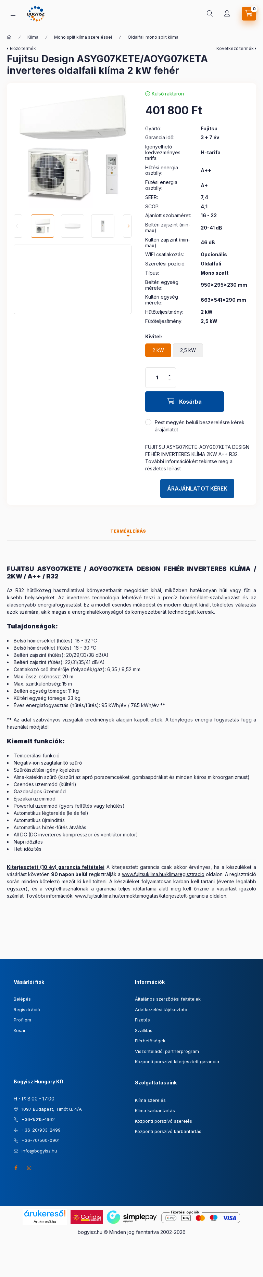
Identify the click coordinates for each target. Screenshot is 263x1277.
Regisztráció (27, 1009)
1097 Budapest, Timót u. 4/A (52, 1109)
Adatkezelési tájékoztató (161, 1009)
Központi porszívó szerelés (163, 1121)
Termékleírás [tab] (128, 531)
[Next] (127, 226)
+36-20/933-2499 (41, 1130)
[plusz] (169, 373)
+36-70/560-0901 (41, 1140)
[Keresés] (210, 14)
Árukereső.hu (45, 1222)
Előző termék (23, 48)
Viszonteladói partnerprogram (167, 1051)
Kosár (20, 1030)
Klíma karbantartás (155, 1110)
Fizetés (142, 1019)
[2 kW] (158, 350)
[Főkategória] (9, 37)
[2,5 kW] (188, 350)
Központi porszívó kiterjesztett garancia (177, 1061)
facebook (16, 1168)
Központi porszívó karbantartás (168, 1131)
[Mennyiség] (157, 378)
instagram (29, 1168)
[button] (73, 149)
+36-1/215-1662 (38, 1119)
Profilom (22, 1019)
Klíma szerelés (150, 1100)
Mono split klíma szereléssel (83, 37)
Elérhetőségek (150, 1040)
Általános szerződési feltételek (168, 999)
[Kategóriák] (13, 14)
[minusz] (169, 383)
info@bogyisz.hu (39, 1151)
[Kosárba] (184, 401)
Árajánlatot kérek (197, 488)
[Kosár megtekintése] (249, 14)
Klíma (32, 37)
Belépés (22, 999)
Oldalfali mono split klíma (153, 37)
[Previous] (18, 226)
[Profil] (227, 14)
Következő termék (235, 48)
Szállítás (143, 1030)
